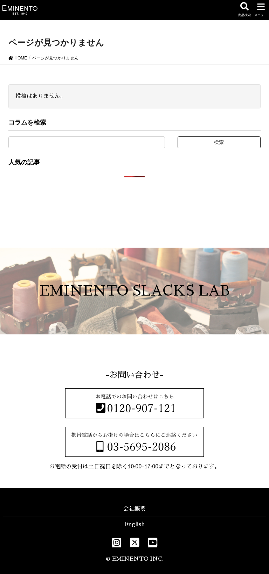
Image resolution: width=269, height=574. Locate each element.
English (134, 524)
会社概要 (134, 509)
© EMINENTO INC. (135, 559)
